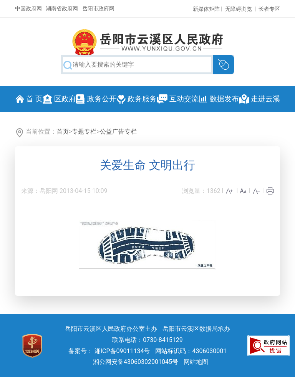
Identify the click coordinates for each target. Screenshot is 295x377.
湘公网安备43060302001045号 (135, 361)
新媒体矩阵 (206, 9)
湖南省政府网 (62, 8)
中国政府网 (28, 8)
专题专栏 (84, 131)
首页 (62, 131)
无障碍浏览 (238, 9)
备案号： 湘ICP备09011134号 (109, 351)
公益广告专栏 (118, 131)
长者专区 (269, 9)
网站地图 (196, 361)
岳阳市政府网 (98, 8)
